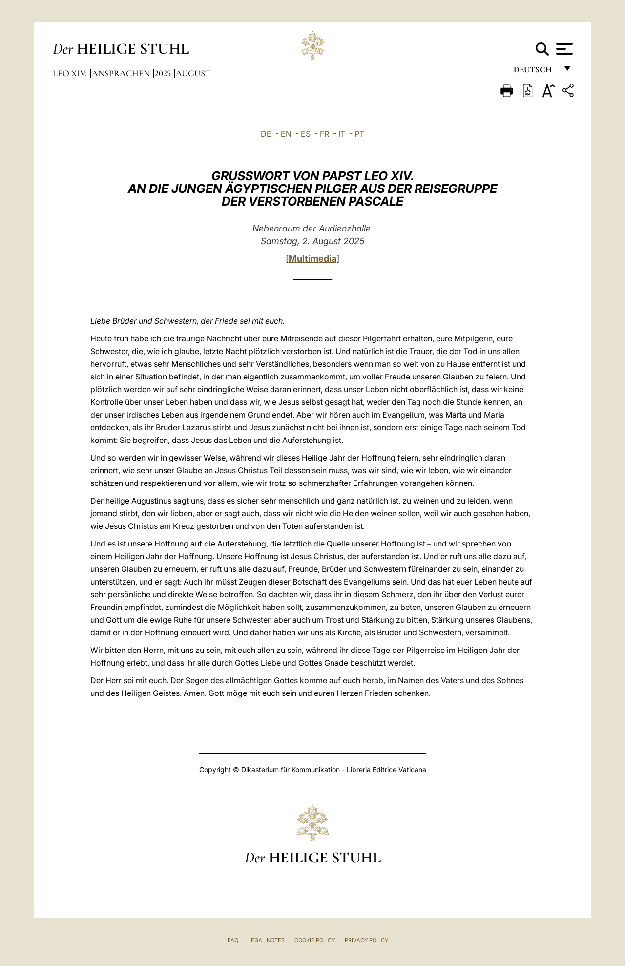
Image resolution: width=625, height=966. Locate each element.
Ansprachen (122, 73)
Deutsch (535, 72)
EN (286, 134)
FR (324, 134)
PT (359, 134)
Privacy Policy (366, 940)
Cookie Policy (314, 940)
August (193, 73)
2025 (164, 73)
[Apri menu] (563, 49)
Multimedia (312, 258)
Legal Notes (266, 940)
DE (266, 134)
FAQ (233, 940)
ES (306, 134)
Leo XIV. (71, 73)
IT (341, 134)
